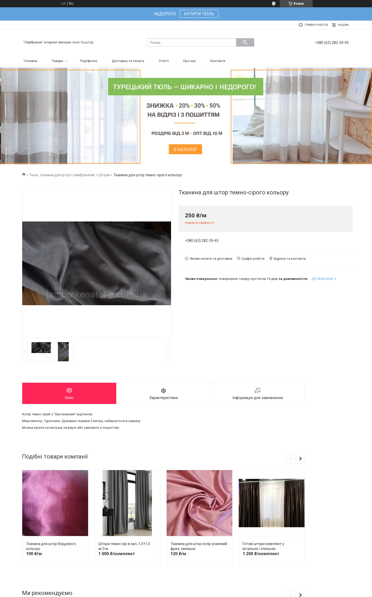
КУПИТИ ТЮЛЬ (199, 13)
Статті (164, 61)
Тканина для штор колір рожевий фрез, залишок (199, 546)
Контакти (217, 61)
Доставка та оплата (128, 61)
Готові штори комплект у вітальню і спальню (263, 546)
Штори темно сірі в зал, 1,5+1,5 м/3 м (124, 546)
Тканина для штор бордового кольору (51, 546)
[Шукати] (245, 42)
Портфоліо (88, 61)
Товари (57, 61)
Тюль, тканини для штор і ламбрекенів (62, 175)
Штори (104, 175)
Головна (30, 61)
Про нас (189, 61)
